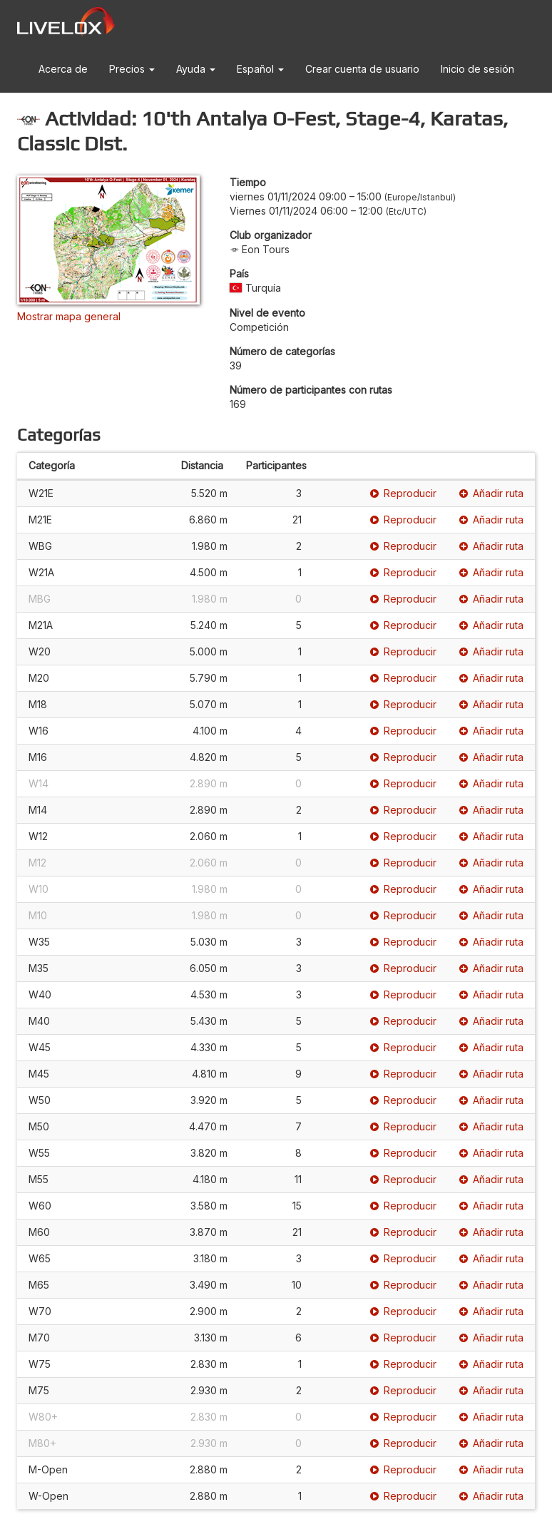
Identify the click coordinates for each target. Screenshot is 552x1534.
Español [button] (260, 69)
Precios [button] (132, 69)
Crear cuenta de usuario (362, 69)
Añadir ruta (491, 493)
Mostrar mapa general (69, 316)
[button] (43, 116)
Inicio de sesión (477, 69)
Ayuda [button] (195, 69)
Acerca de (63, 69)
